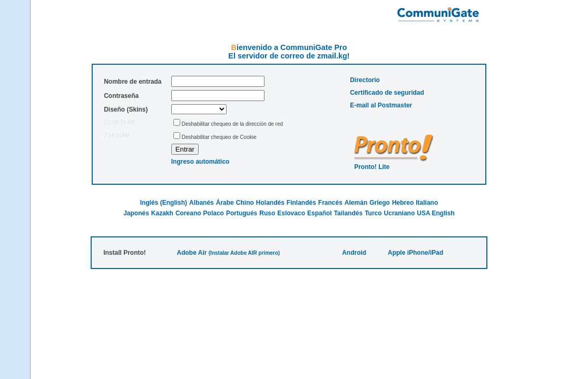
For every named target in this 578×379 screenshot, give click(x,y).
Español (319, 213)
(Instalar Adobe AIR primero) (244, 253)
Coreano (188, 213)
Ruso (267, 213)
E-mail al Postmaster (381, 105)
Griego (379, 202)
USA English (436, 213)
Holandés (270, 202)
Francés (330, 202)
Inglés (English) (163, 202)
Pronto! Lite (371, 167)
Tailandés (348, 213)
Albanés (201, 202)
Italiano (427, 202)
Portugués (241, 213)
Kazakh (162, 213)
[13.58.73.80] (119, 122)
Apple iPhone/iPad (415, 252)
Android (354, 252)
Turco (373, 213)
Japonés (136, 213)
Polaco (213, 213)
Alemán (356, 202)
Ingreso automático (200, 161)
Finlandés (301, 202)
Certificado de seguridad (387, 92)
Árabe (225, 202)
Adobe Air (192, 252)
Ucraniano (399, 213)
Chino (245, 202)
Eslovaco (291, 213)
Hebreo (403, 202)
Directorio (365, 80)
